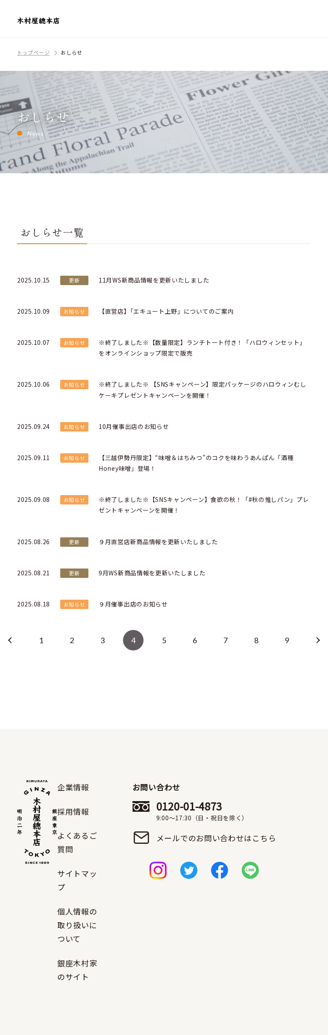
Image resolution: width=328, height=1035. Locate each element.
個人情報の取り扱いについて (77, 925)
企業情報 (73, 787)
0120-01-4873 (216, 811)
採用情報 (73, 811)
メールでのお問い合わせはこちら (216, 837)
